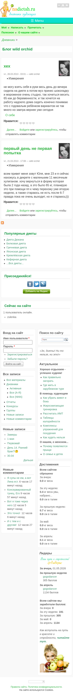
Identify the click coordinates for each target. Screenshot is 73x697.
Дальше (28, 460)
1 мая (10, 438)
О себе (10, 115)
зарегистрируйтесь (46, 129)
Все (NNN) (16, 396)
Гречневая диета (16, 247)
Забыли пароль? (17, 358)
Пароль (9, 346)
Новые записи (15, 414)
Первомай (13, 443)
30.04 (10, 455)
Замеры (12, 434)
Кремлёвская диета (18, 255)
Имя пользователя (16, 338)
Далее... (11, 129)
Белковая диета (16, 243)
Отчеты (11, 402)
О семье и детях (53, 454)
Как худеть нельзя (54, 437)
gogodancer (50, 576)
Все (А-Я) (15, 392)
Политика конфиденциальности (45, 687)
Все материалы (15, 379)
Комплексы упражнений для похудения (53, 429)
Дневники (8, 39)
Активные (15, 388)
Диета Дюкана (15, 239)
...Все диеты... (15, 263)
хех (7, 66)
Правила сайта (19, 687)
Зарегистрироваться (19, 354)
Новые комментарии (18, 418)
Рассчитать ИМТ (53, 413)
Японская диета (16, 251)
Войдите (25, 129)
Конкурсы (12, 406)
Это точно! (14, 513)
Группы (10, 410)
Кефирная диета (16, 259)
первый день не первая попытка (28, 150)
